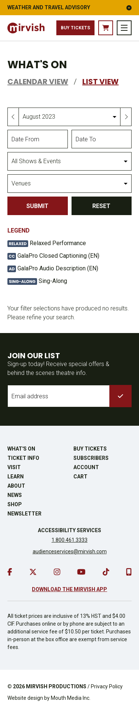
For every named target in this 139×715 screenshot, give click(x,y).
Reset (101, 206)
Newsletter (24, 514)
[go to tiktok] (106, 572)
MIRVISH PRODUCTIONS (56, 686)
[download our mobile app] (129, 572)
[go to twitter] (33, 572)
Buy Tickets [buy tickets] (75, 27)
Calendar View (37, 81)
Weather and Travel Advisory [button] (69, 7)
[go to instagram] (57, 572)
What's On (21, 449)
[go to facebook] (9, 572)
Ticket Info (23, 458)
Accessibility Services (69, 530)
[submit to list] (120, 396)
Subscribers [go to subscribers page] (91, 458)
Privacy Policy (107, 686)
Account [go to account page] (86, 467)
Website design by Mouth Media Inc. (48, 698)
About (16, 486)
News (14, 495)
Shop (14, 504)
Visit (14, 467)
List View (100, 81)
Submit (37, 206)
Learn (15, 477)
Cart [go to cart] (80, 477)
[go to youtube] (81, 572)
